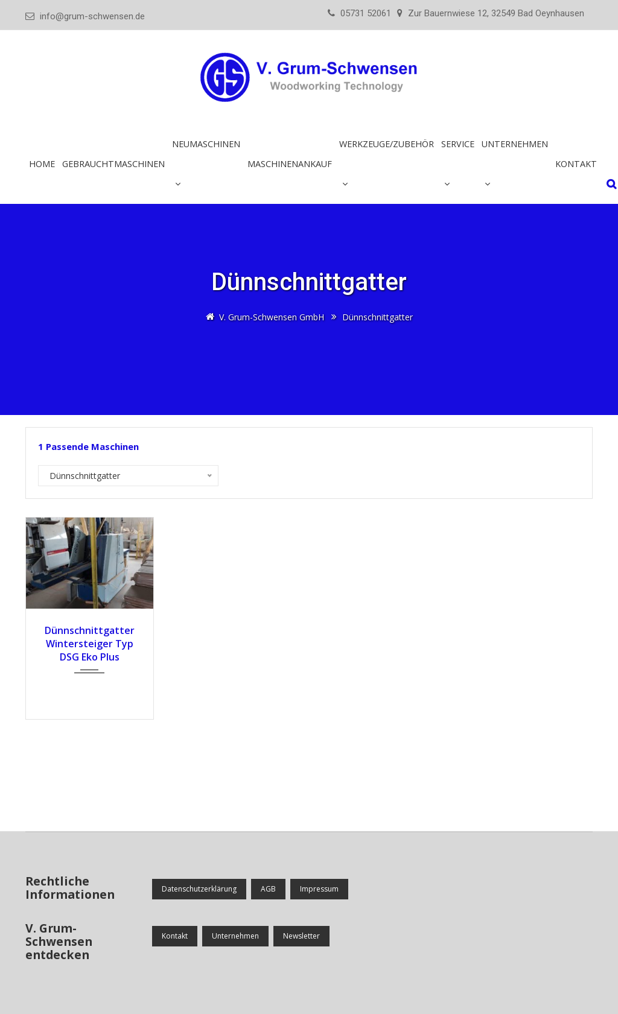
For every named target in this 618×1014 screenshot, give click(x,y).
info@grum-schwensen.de (92, 16)
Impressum (319, 889)
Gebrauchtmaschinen (113, 164)
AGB (268, 889)
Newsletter (301, 936)
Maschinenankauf (289, 164)
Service (457, 144)
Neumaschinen (206, 144)
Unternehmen (515, 144)
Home (42, 164)
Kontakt (576, 164)
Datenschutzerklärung (199, 889)
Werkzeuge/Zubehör (386, 144)
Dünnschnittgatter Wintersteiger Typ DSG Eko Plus (90, 644)
